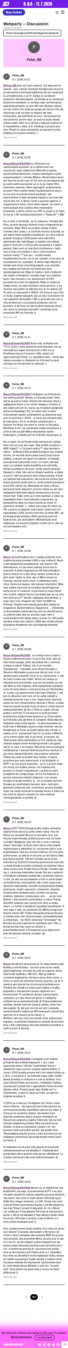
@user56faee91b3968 (16, 163)
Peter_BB (18, 75)
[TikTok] (58, 1344)
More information (21, 1337)
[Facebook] (39, 1344)
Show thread (10, 137)
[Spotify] (53, 1344)
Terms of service (12, 28)
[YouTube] (44, 1344)
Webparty (12, 23)
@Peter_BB (9, 85)
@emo (7, 557)
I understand (44, 1337)
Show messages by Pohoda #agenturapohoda (32, 33)
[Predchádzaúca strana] (26, 1297)
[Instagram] (48, 1344)
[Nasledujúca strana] (41, 1297)
